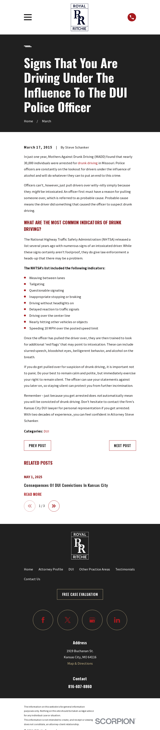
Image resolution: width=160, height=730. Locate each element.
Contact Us (32, 579)
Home (28, 569)
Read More (33, 494)
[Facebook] (43, 620)
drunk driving (88, 163)
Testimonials (125, 569)
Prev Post (37, 445)
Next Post (122, 445)
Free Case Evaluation (80, 594)
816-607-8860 (80, 686)
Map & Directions (80, 663)
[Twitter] (67, 620)
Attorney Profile (51, 569)
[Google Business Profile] (92, 620)
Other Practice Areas (94, 569)
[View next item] (54, 506)
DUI (46, 431)
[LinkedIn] (117, 620)
